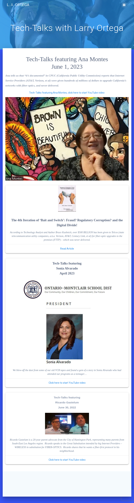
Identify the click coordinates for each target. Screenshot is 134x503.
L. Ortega (18, 5)
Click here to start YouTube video (67, 382)
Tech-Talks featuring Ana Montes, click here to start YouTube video (67, 92)
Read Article (67, 248)
